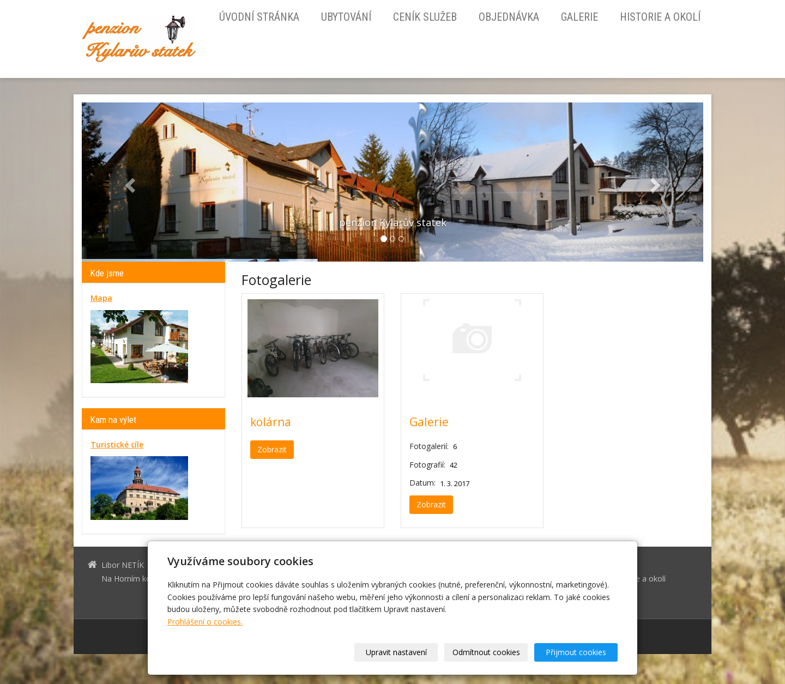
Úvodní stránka (259, 16)
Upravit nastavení (396, 652)
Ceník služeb (425, 16)
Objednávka (509, 16)
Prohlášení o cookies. (205, 621)
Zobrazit (272, 449)
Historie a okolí (660, 16)
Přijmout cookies (576, 652)
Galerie (579, 16)
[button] (128, 182)
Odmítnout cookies (486, 652)
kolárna (270, 421)
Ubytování (346, 16)
